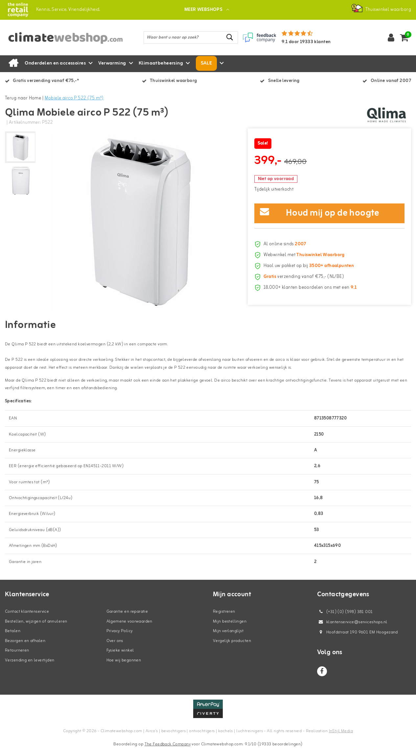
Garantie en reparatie (127, 611)
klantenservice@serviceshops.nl (352, 622)
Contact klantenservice (27, 611)
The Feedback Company (168, 744)
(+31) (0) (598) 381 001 (345, 611)
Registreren (224, 611)
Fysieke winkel (120, 650)
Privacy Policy (119, 631)
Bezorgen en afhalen (25, 640)
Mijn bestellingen (229, 621)
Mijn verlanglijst (228, 631)
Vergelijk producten (232, 640)
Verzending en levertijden (30, 660)
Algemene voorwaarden (129, 621)
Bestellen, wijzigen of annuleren (36, 621)
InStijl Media (341, 731)
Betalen (12, 631)
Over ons (114, 640)
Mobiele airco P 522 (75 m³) (74, 98)
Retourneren (17, 650)
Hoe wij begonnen (123, 660)
